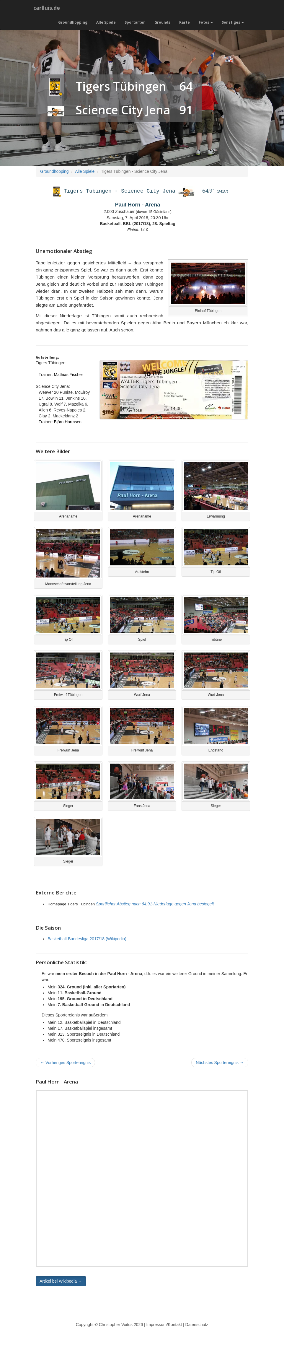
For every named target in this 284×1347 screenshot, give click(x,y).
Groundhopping (72, 22)
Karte (184, 22)
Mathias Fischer (68, 374)
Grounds (162, 22)
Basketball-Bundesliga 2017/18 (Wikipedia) (87, 938)
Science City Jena (123, 110)
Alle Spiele (106, 22)
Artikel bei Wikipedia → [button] (61, 1281)
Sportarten (135, 22)
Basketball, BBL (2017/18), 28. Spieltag (137, 223)
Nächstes (220, 1062)
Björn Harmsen (67, 421)
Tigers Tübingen (121, 86)
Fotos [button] (206, 22)
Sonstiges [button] (233, 22)
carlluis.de (46, 7)
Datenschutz (196, 1324)
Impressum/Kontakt (164, 1324)
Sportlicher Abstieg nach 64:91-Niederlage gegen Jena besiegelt (155, 904)
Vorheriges (65, 1062)
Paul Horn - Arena (137, 205)
